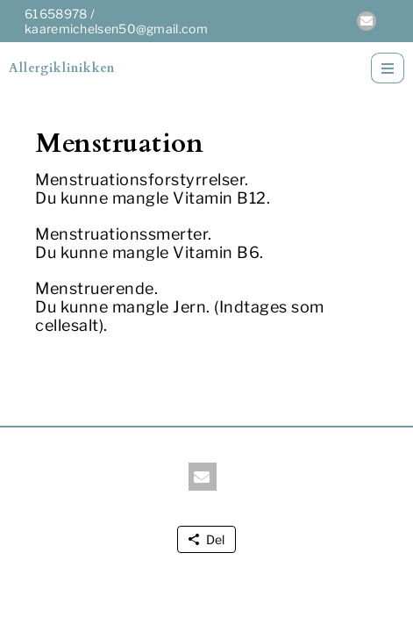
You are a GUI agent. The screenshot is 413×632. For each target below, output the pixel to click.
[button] (366, 21)
